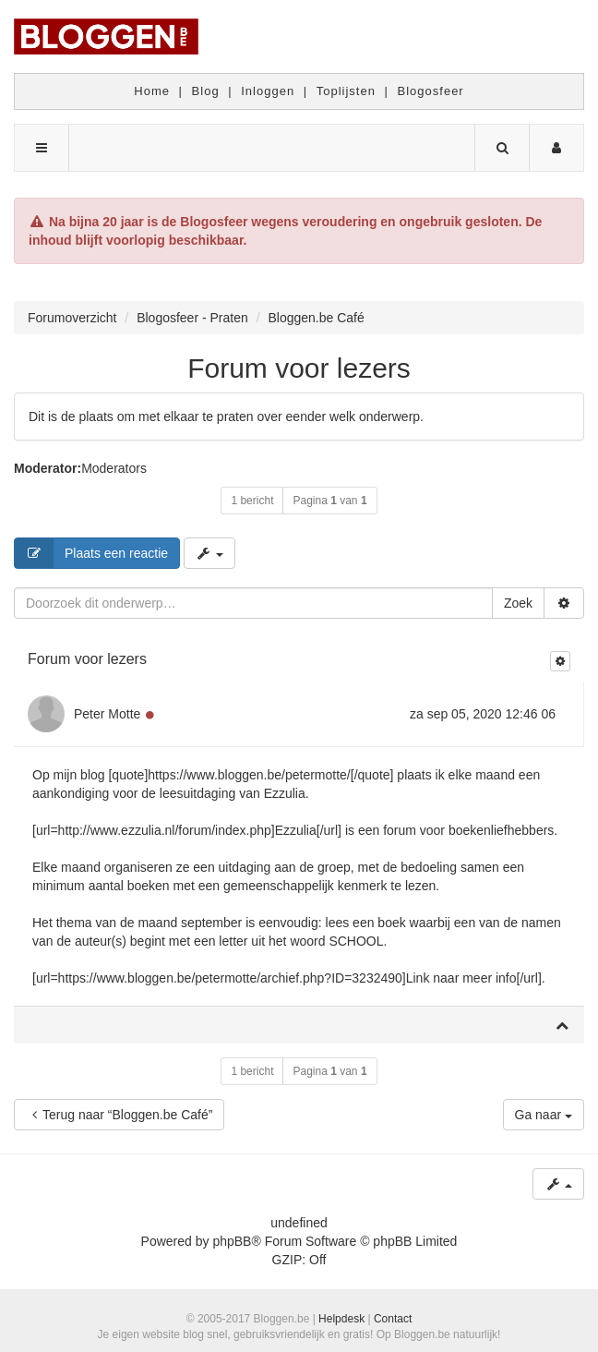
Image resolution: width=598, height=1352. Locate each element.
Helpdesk (341, 1318)
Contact (393, 1318)
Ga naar (543, 1114)
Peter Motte (107, 713)
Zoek (518, 603)
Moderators (114, 468)
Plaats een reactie (91, 553)
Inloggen (267, 91)
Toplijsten (346, 91)
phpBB (231, 1241)
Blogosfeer (431, 91)
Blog (206, 91)
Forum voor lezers (299, 368)
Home (152, 91)
